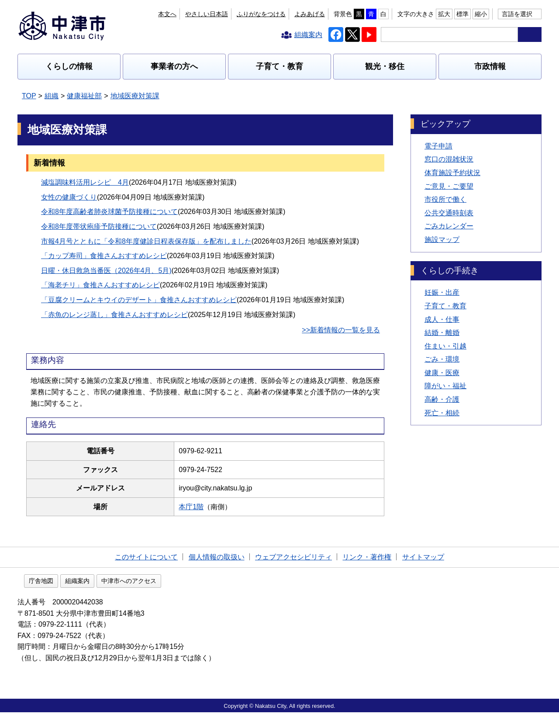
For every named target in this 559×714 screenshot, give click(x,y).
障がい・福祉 (445, 386)
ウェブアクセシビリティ (293, 557)
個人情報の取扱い (217, 557)
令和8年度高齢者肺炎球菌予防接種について (109, 211)
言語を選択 (517, 13)
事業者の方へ (174, 66)
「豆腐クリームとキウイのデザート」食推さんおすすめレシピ (139, 300)
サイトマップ (423, 557)
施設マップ (441, 239)
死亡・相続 (441, 413)
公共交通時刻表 (448, 213)
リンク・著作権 (366, 557)
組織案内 (133, 582)
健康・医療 (441, 372)
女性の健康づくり (69, 197)
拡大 (444, 13)
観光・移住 (384, 66)
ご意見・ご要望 (448, 186)
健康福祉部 (84, 96)
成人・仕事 (441, 319)
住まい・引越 (445, 346)
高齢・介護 (441, 399)
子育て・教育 (279, 66)
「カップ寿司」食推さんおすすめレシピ (104, 255)
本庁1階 (195, 506)
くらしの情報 (69, 66)
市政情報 (490, 66)
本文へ (219, 13)
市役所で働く (445, 199)
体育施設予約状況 (452, 172)
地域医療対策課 (134, 96)
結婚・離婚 (441, 332)
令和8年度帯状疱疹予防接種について (99, 226)
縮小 (481, 13)
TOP (29, 96)
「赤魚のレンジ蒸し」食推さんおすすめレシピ (114, 314)
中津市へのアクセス (184, 582)
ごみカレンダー (448, 226)
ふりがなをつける (261, 13)
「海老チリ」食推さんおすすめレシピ (100, 285)
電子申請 (438, 146)
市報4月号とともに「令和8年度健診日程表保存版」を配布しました (146, 241)
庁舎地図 (97, 582)
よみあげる (309, 13)
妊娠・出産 (441, 292)
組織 (52, 96)
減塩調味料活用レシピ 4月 (85, 182)
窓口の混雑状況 (448, 159)
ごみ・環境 (441, 359)
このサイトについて (146, 557)
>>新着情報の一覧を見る (341, 330)
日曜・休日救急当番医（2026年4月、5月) (106, 270)
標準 (462, 13)
